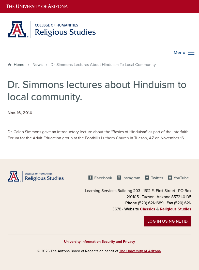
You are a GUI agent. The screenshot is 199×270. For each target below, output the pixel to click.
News (37, 64)
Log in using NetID (167, 221)
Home (19, 64)
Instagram (131, 178)
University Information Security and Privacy (99, 241)
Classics (147, 209)
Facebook (103, 178)
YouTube (181, 178)
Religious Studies (175, 209)
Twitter (157, 178)
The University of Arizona (140, 251)
